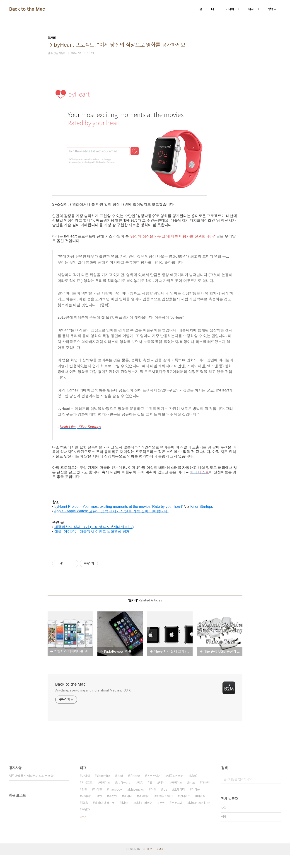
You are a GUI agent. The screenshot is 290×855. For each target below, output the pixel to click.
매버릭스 (176, 782)
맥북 (161, 782)
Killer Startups (201, 506)
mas (192, 782)
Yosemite (103, 776)
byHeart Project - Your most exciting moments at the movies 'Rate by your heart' (118, 506)
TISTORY (146, 849)
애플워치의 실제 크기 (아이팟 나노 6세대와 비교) (94, 527)
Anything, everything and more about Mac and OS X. (93, 690)
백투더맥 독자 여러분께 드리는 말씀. (31, 776)
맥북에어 (144, 796)
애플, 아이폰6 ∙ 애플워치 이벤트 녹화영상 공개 (92, 531)
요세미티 (179, 789)
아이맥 (86, 776)
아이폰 (196, 789)
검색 (276, 779)
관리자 (160, 849)
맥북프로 (87, 782)
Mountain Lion (199, 803)
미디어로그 (232, 9)
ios (165, 789)
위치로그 (253, 9)
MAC (193, 776)
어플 (153, 789)
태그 (214, 9)
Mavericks (136, 789)
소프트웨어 (153, 776)
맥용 (140, 782)
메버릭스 (104, 782)
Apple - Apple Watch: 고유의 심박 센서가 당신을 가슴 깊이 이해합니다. (111, 511)
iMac (124, 803)
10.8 (85, 803)
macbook (115, 789)
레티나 (128, 796)
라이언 (98, 789)
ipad (120, 776)
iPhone (135, 776)
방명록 (272, 9)
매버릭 (206, 782)
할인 (84, 789)
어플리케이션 (175, 776)
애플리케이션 (164, 796)
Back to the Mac (27, 9)
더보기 (83, 817)
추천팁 (113, 796)
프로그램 (177, 803)
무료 (162, 803)
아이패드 (87, 796)
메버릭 (201, 796)
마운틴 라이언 (143, 803)
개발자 (86, 809)
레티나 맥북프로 (105, 803)
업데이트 (184, 796)
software (123, 782)
